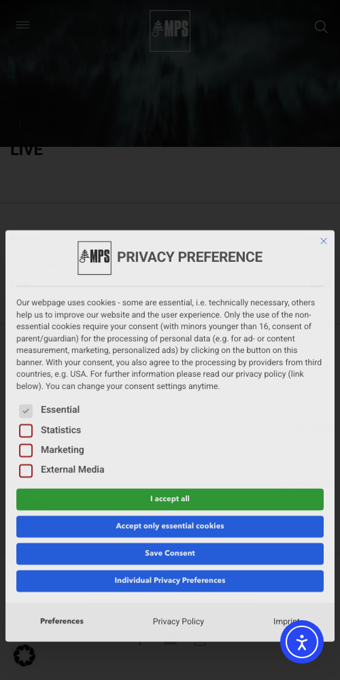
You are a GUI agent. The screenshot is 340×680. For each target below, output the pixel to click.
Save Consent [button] (169, 429)
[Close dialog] (324, 117)
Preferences (62, 497)
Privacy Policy (178, 498)
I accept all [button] (170, 374)
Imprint (286, 498)
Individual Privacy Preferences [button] (169, 456)
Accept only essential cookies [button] (170, 402)
